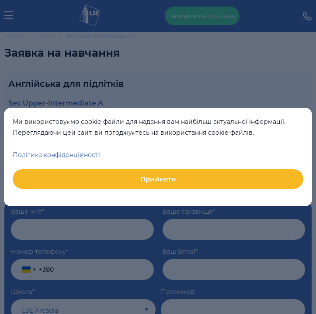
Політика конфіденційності (56, 155)
